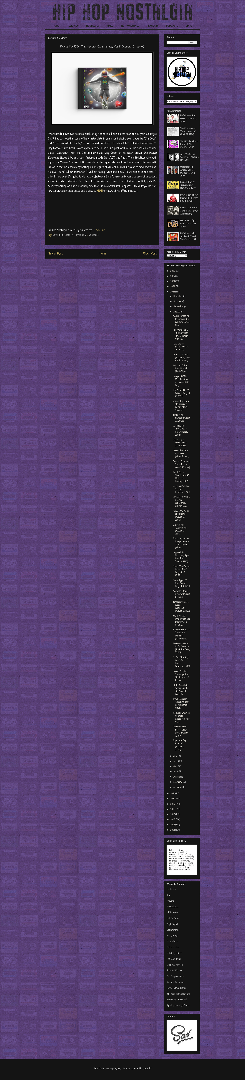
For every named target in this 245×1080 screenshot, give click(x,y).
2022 (55, 235)
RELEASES (73, 26)
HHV (168, 895)
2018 (173, 809)
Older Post (150, 254)
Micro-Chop (172, 936)
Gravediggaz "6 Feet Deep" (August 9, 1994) (181, 583)
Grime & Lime (173, 947)
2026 (173, 271)
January (177, 787)
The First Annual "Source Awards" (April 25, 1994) (188, 131)
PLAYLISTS (153, 26)
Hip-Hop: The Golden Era (178, 994)
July (175, 756)
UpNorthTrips (173, 930)
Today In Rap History (176, 988)
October (177, 301)
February (177, 782)
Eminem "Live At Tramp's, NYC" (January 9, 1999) (188, 185)
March (176, 777)
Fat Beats (171, 889)
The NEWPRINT (174, 959)
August (176, 312)
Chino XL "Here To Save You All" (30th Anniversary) (189, 211)
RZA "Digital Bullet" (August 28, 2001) (180, 347)
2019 (173, 804)
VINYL (189, 26)
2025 (172, 276)
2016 (173, 819)
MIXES (109, 26)
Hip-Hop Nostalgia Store (178, 1005)
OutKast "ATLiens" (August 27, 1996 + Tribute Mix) (181, 358)
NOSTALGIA (92, 26)
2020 (173, 799)
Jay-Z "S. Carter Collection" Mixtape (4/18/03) (189, 157)
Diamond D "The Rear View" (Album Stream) (181, 453)
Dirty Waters (172, 941)
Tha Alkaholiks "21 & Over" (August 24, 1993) (181, 393)
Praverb (170, 901)
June (175, 761)
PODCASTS (172, 26)
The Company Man (175, 976)
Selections (93, 235)
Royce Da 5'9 (81, 235)
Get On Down (173, 918)
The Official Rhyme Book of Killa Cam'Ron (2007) (189, 144)
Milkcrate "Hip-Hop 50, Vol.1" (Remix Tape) (180, 368)
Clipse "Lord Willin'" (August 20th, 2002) (180, 443)
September (178, 306)
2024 (172, 281)
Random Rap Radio (175, 982)
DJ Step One (172, 912)
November (178, 296)
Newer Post (55, 254)
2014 (172, 830)
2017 (172, 814)
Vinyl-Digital (172, 924)
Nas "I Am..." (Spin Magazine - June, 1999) (188, 223)
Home (103, 254)
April (175, 771)
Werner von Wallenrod (177, 999)
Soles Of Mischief (175, 970)
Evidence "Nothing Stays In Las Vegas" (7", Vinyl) (181, 464)
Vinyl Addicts (173, 906)
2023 (172, 286)
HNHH (100, 190)
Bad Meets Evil (66, 235)
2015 (172, 824)
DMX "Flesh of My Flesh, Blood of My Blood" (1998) (189, 198)
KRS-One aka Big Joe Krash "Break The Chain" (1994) (188, 236)
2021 (172, 793)
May (175, 766)
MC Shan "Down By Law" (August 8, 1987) (181, 594)
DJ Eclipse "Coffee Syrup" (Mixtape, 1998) (181, 489)
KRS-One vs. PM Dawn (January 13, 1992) (188, 118)
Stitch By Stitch (174, 953)
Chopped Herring (175, 965)
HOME (56, 26)
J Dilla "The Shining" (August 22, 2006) (181, 418)
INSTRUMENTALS (130, 26)
